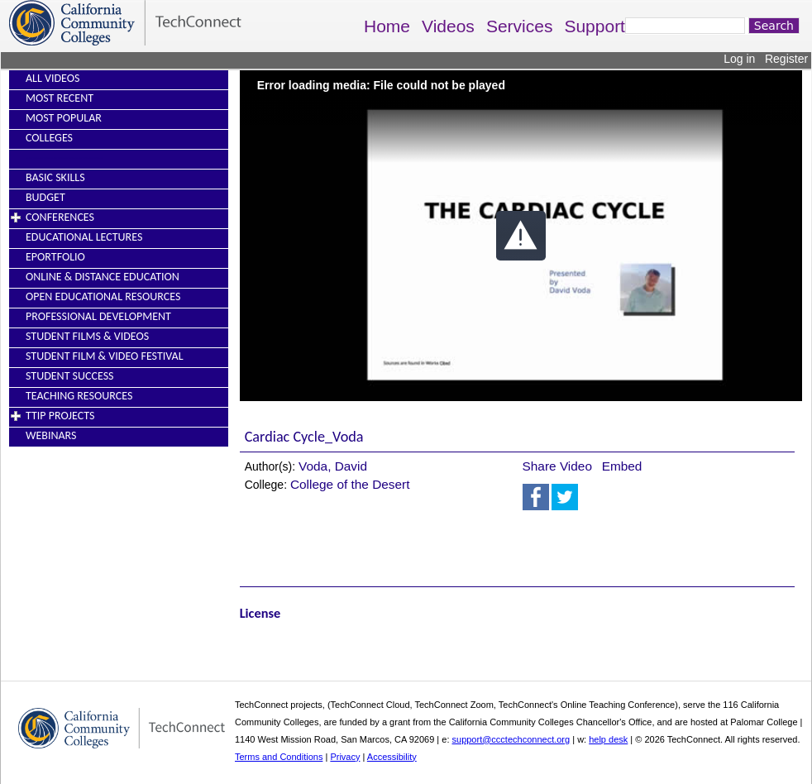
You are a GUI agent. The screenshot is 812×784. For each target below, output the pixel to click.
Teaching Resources (79, 396)
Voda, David (333, 466)
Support (594, 26)
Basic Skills (55, 177)
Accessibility (392, 757)
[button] (521, 236)
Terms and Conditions (278, 757)
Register (786, 58)
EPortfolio (55, 257)
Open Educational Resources (103, 296)
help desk (608, 739)
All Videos (52, 78)
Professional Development (98, 316)
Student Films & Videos (87, 336)
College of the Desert (350, 484)
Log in (739, 58)
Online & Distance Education (102, 277)
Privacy (345, 757)
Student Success (70, 376)
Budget (45, 197)
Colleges (49, 138)
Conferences (60, 217)
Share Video (557, 466)
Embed (622, 466)
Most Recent (59, 98)
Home (387, 26)
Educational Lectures (84, 237)
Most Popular (64, 118)
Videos (448, 26)
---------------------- (64, 158)
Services (519, 26)
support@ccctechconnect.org (511, 739)
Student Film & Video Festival (105, 356)
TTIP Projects (60, 416)
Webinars (51, 435)
